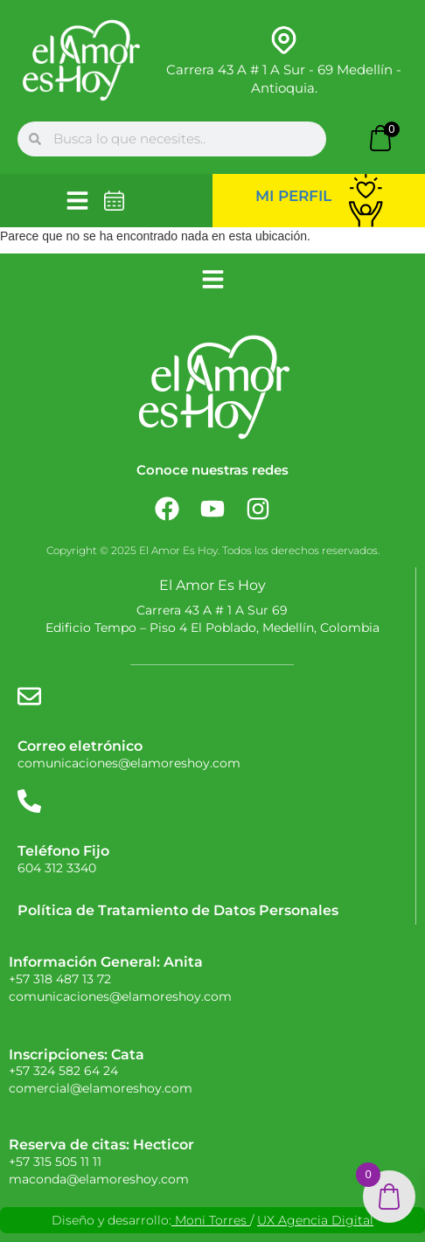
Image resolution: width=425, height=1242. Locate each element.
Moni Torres (211, 1220)
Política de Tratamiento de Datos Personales (177, 910)
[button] (77, 201)
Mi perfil (293, 196)
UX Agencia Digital (315, 1220)
